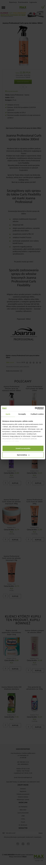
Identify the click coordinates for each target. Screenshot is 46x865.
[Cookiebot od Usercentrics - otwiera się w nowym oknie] (35, 408)
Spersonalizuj (23, 455)
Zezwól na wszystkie (23, 448)
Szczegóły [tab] (22, 414)
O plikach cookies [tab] (37, 414)
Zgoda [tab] (8, 414)
